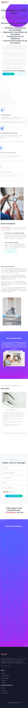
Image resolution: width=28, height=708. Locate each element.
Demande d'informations (14, 496)
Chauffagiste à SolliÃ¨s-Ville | (18, 584)
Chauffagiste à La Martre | (12, 634)
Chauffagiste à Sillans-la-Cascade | (8, 621)
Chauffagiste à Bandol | (12, 550)
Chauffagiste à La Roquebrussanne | (8, 588)
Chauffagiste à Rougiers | (6, 604)
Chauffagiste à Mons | (5, 616)
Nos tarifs (20, 74)
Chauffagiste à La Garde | (19, 534)
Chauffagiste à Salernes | (6, 571)
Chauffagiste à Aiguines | (21, 628)
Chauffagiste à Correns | (15, 616)
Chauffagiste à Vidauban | (15, 544)
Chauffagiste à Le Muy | (6, 548)
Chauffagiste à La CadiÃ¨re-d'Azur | (13, 558)
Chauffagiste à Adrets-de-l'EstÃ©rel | (14, 581)
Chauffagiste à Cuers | (5, 544)
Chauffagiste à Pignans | (19, 573)
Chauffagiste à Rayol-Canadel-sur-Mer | (15, 617)
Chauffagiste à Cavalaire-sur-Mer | (14, 551)
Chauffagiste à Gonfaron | (6, 566)
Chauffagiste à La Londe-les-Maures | (15, 546)
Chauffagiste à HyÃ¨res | (6, 531)
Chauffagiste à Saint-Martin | (11, 631)
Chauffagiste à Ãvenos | (11, 593)
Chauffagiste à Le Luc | (6, 547)
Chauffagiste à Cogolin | (6, 543)
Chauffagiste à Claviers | (6, 623)
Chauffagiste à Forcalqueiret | (18, 587)
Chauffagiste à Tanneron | (18, 606)
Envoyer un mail (4, 692)
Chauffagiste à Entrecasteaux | (17, 613)
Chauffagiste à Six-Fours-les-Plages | (15, 533)
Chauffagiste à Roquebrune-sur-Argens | (16, 540)
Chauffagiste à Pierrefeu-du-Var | (19, 556)
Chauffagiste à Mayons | (17, 618)
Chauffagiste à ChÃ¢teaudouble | (8, 624)
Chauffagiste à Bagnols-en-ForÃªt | (17, 586)
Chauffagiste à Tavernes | (6, 608)
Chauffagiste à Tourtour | (20, 621)
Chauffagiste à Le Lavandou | (7, 557)
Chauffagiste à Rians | (19, 564)
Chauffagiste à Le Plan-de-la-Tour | (17, 578)
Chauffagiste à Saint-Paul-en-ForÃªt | (8, 601)
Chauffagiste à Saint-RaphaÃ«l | (7, 534)
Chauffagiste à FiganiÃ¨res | (7, 583)
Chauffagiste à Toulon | (6, 530)
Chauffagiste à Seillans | (17, 583)
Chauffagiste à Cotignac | (11, 590)
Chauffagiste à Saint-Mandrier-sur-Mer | (15, 554)
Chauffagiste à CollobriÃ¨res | (16, 597)
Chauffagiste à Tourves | (10, 561)
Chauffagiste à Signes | (15, 580)
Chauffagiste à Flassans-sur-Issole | (17, 576)
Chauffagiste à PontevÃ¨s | (6, 618)
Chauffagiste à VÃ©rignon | (6, 640)
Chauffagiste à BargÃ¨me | (11, 635)
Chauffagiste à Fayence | (13, 560)
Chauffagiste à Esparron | (21, 625)
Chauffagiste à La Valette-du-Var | (8, 536)
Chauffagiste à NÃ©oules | (6, 584)
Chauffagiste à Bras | (5, 586)
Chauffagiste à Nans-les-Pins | (11, 567)
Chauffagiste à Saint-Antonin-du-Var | (19, 620)
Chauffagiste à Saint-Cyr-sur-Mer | (18, 541)
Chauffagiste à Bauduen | (6, 627)
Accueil (3, 673)
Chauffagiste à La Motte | (16, 577)
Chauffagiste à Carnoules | (16, 574)
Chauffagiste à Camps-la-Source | (16, 600)
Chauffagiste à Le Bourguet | (11, 638)
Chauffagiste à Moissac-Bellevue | (9, 628)
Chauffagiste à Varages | (18, 611)
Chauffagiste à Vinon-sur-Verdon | (8, 564)
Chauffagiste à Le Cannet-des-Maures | (14, 568)
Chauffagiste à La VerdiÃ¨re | (17, 603)
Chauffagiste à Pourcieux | (7, 611)
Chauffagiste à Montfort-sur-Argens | (9, 610)
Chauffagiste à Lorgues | (16, 548)
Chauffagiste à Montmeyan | (17, 623)
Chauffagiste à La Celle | (17, 607)
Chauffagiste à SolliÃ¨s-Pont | (17, 543)
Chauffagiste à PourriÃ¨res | (11, 563)
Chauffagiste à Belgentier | (6, 587)
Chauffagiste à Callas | (5, 598)
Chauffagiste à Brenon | (22, 638)
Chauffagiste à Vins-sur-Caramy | (17, 614)
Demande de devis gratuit (14, 352)
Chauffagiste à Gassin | (6, 580)
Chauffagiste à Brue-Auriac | (17, 608)
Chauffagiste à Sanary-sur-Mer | (7, 537)
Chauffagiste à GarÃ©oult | (6, 556)
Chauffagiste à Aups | (21, 593)
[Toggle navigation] (25, 2)
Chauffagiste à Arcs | (14, 553)
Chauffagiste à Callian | (5, 576)
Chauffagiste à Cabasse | (11, 596)
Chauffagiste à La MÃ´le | (6, 613)
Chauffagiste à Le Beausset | (17, 547)
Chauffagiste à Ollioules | (6, 541)
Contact (3, 682)
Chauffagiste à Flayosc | (22, 563)
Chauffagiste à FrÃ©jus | (17, 531)
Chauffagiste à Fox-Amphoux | (21, 624)
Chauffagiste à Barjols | (6, 577)
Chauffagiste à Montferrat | (6, 607)
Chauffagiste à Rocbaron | (16, 571)
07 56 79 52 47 (8, 74)
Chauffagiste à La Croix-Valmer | (7, 573)
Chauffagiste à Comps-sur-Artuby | (8, 625)
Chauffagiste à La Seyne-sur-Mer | (18, 530)
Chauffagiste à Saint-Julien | (6, 594)
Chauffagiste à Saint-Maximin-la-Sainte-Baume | (11, 538)
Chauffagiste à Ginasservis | (7, 606)
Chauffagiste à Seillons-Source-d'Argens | (10, 591)
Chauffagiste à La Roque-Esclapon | (8, 630)
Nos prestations (5, 678)
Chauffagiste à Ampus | (6, 614)
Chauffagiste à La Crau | (20, 536)
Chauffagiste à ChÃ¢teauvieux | (14, 637)
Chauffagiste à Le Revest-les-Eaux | (14, 570)
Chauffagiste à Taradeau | (15, 598)
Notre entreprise (5, 675)
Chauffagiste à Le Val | (16, 566)
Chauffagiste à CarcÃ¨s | (6, 574)
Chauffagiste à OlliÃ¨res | (6, 620)
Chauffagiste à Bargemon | (17, 604)
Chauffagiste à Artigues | (10, 633)
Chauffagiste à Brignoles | (19, 537)
